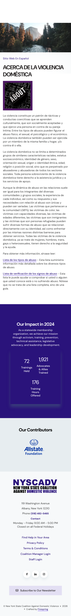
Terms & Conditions (35, 548)
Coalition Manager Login (35, 554)
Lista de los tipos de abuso (19, 260)
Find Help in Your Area (35, 537)
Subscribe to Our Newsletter (35, 590)
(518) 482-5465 (40, 513)
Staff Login (35, 559)
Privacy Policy (35, 543)
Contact (35, 518)
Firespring (43, 609)
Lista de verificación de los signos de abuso (30, 273)
